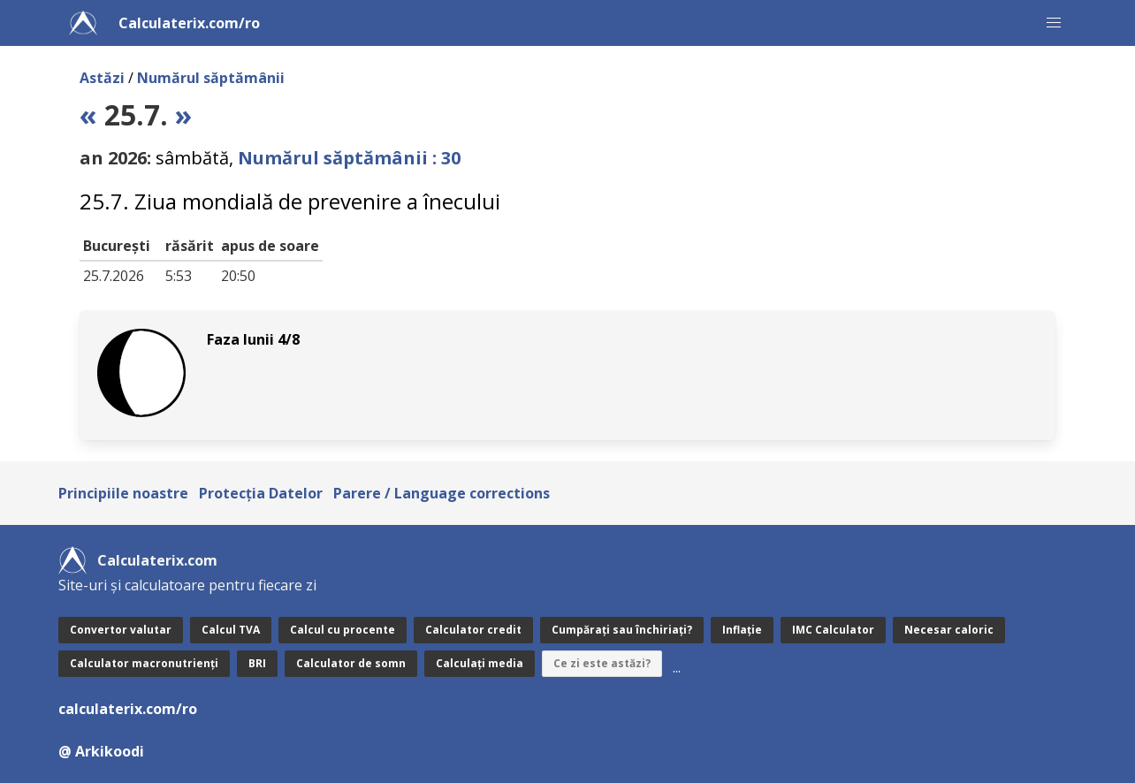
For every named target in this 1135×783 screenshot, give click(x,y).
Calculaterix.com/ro (189, 23)
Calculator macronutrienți (144, 663)
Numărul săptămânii (211, 77)
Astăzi (102, 77)
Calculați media (479, 663)
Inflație (742, 629)
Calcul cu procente (342, 629)
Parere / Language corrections (441, 493)
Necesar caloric (949, 629)
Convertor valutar (120, 629)
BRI (257, 663)
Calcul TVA (231, 629)
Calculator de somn (351, 663)
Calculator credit (473, 629)
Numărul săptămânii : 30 (349, 158)
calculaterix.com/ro (127, 708)
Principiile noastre (123, 493)
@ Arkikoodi (101, 751)
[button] (1054, 23)
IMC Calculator (833, 629)
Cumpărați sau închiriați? (622, 629)
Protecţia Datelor (261, 493)
